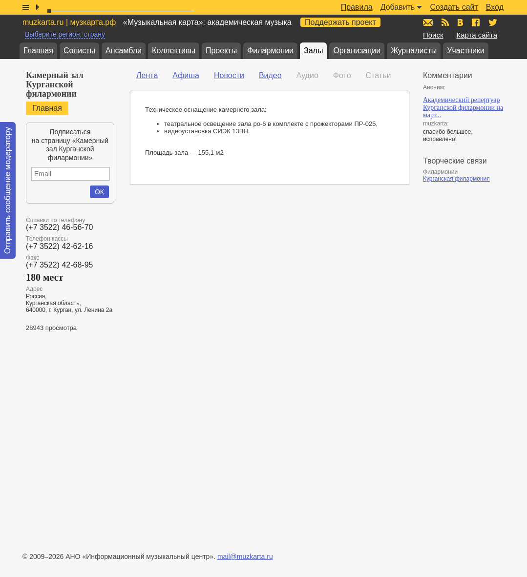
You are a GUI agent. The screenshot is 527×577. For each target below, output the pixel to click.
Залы (313, 50)
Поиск (433, 35)
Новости (229, 75)
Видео (270, 75)
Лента (147, 75)
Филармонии (270, 50)
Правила (357, 7)
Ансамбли (123, 50)
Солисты (79, 50)
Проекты (221, 50)
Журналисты (414, 50)
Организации (356, 50)
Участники (465, 50)
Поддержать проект (340, 22)
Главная (38, 50)
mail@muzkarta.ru (245, 556)
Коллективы (173, 50)
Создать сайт (454, 7)
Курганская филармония (456, 178)
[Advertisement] (468, 339)
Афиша (185, 75)
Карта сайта (476, 35)
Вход (495, 7)
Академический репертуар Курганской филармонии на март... (463, 107)
